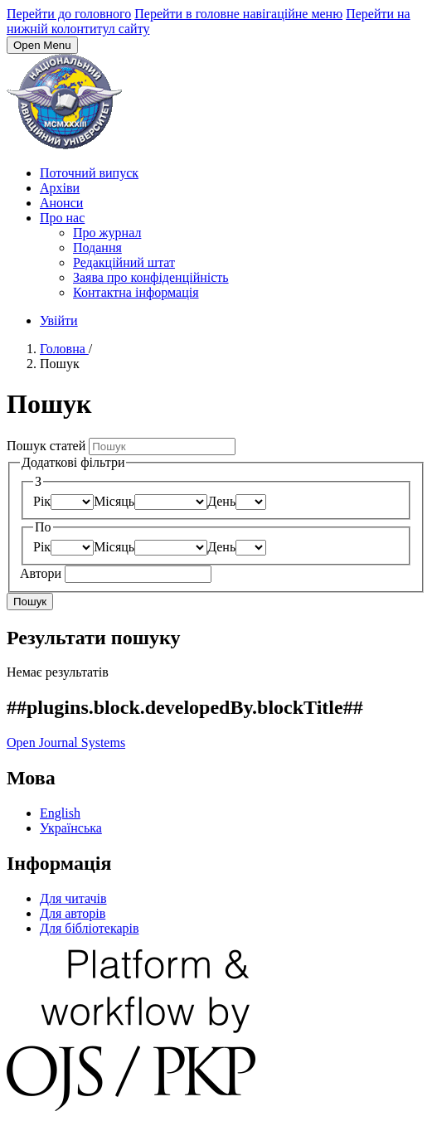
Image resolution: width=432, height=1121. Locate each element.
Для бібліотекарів (89, 928)
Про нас (62, 218)
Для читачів (73, 898)
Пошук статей (48, 446)
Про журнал (107, 233)
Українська (71, 828)
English (60, 813)
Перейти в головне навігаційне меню (238, 14)
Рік (42, 501)
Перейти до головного (69, 14)
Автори (42, 573)
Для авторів (72, 913)
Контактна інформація (136, 292)
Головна (64, 349)
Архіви (60, 188)
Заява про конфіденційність (151, 277)
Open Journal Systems (66, 742)
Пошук (29, 601)
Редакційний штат (124, 262)
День (221, 501)
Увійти (59, 320)
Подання (97, 247)
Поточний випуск (89, 173)
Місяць (114, 501)
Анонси (61, 203)
